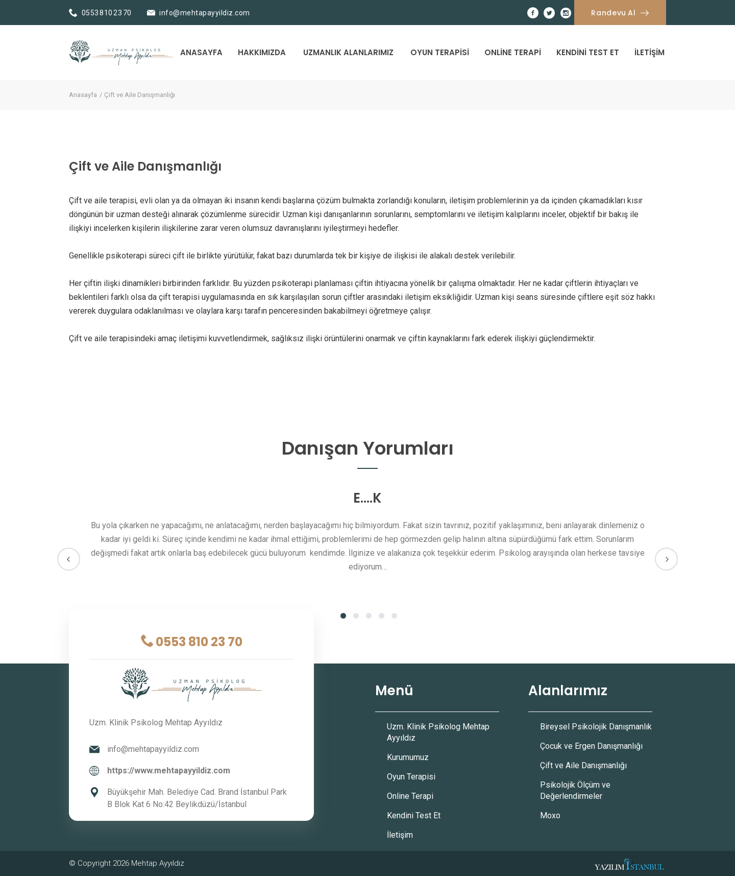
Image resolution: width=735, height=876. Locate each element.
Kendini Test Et (587, 52)
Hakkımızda (262, 52)
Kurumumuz (408, 757)
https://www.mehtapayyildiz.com (168, 770)
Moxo (550, 815)
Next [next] (666, 559)
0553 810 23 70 (107, 13)
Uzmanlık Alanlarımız (348, 52)
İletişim (649, 52)
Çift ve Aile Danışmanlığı (583, 765)
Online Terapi (512, 52)
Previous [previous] (68, 559)
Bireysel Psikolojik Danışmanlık (596, 726)
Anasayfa (201, 52)
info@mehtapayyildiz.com (204, 13)
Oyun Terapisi (439, 52)
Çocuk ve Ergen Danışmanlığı (591, 746)
